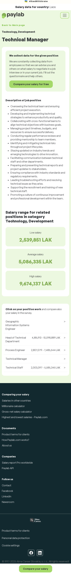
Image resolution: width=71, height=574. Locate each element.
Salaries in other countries (16, 400)
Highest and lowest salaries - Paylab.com (25, 417)
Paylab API (8, 468)
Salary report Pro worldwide (17, 462)
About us (7, 445)
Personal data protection (16, 538)
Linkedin (6, 496)
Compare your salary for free (31, 84)
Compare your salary (35, 568)
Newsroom (8, 501)
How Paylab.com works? (15, 439)
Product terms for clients (15, 434)
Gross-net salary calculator (17, 411)
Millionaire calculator (13, 406)
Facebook (7, 490)
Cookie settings (11, 545)
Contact (6, 485)
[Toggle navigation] (64, 15)
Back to (13, 25)
